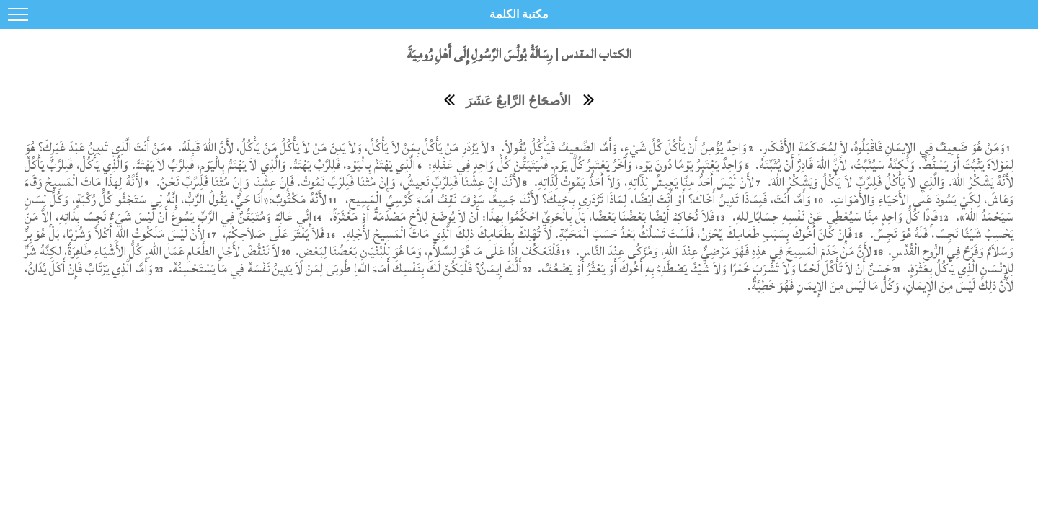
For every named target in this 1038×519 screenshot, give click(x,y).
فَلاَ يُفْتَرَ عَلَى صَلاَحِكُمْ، (271, 234)
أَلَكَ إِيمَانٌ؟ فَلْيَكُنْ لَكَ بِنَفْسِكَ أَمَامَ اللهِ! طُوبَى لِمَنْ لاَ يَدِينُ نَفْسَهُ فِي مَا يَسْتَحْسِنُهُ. (343, 268)
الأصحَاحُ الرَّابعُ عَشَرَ (518, 101)
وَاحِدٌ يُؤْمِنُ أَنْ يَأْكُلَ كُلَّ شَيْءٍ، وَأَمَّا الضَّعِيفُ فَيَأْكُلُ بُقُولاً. (622, 147)
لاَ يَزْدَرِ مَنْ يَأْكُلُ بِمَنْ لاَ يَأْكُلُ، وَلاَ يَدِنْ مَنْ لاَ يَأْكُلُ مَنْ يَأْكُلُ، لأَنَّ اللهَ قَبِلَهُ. (332, 147)
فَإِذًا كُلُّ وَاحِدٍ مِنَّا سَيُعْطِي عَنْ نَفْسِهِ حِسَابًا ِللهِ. (835, 216)
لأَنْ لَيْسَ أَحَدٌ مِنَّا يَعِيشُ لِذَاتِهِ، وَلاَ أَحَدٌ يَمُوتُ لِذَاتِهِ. (642, 182)
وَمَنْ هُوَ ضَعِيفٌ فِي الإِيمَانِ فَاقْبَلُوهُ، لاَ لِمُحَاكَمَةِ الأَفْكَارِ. (880, 147)
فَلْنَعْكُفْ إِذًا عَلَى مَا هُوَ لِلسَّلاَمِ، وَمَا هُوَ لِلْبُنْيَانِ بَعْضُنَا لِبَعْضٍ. (426, 251)
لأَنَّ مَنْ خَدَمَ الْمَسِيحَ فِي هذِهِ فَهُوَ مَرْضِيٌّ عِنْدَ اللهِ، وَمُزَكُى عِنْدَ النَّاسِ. (722, 251)
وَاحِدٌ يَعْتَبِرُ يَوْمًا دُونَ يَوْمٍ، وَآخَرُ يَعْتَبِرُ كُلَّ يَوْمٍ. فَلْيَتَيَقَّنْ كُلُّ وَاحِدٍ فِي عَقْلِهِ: (583, 164)
